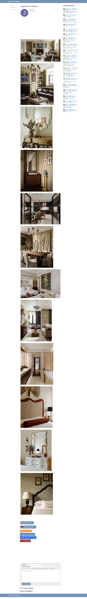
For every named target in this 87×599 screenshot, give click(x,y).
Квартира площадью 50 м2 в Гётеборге (71, 79)
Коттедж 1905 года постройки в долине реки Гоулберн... (69, 20)
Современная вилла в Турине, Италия (71, 102)
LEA (66, 14)
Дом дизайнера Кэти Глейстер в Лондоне (71, 25)
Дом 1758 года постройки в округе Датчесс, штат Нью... (70, 38)
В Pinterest (26, 541)
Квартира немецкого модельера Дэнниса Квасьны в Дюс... (70, 45)
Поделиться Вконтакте (27, 534)
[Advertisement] (71, 133)
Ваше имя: (24, 564)
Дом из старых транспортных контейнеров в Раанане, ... (70, 110)
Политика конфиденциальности (14, 595)
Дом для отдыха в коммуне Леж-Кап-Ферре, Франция (69, 96)
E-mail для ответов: (25, 566)
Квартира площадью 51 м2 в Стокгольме (72, 30)
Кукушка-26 (68, 8)
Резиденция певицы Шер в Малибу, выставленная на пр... (70, 85)
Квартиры (22, 7)
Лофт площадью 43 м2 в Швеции (72, 74)
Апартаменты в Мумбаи (73, 50)
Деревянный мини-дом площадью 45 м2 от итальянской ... (70, 9)
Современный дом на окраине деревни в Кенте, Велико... (70, 105)
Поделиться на (28, 537)
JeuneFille (31, 9)
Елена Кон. (68, 55)
